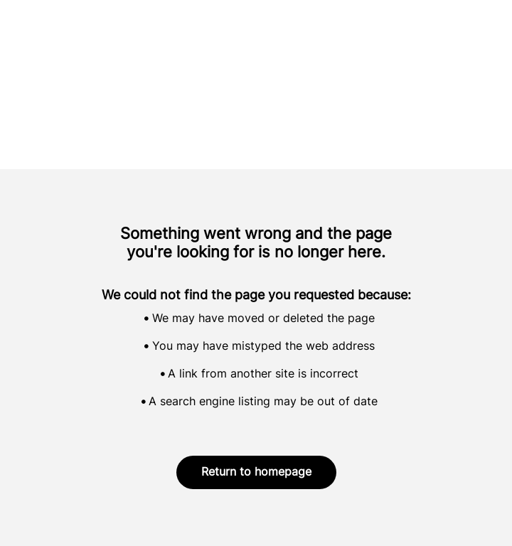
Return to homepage (256, 472)
